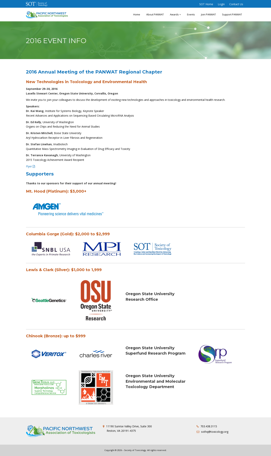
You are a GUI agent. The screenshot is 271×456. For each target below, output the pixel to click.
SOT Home (206, 4)
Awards (175, 14)
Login (221, 4)
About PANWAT (155, 14)
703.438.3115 (208, 426)
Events (191, 14)
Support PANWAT (232, 14)
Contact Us (236, 4)
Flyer (29, 166)
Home (136, 14)
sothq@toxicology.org (214, 431)
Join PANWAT (208, 14)
